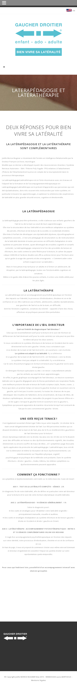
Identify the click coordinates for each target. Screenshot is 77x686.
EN (74, 10)
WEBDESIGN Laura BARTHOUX (58, 677)
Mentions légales (38, 680)
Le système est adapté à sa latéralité (31, 353)
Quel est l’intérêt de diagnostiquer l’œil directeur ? (38, 329)
